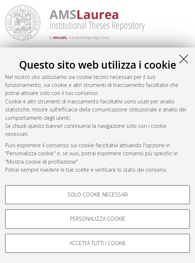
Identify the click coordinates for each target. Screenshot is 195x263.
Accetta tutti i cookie (97, 243)
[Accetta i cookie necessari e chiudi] (184, 59)
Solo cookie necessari (98, 194)
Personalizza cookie (97, 218)
